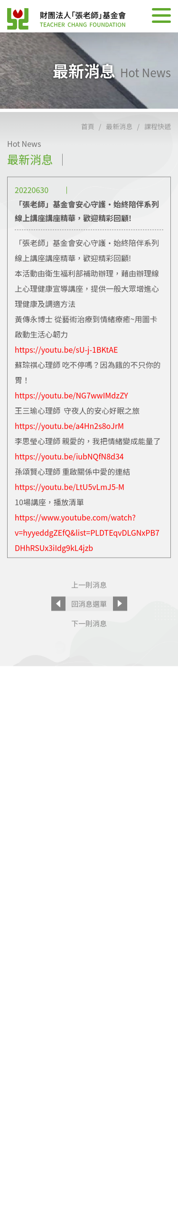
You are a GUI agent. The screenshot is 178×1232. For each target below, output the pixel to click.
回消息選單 (89, 616)
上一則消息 (89, 597)
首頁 (87, 139)
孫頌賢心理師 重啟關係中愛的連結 (73, 483)
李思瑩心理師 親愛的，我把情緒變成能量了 (88, 453)
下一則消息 (89, 636)
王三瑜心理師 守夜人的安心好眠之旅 (77, 422)
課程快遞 (157, 139)
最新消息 (119, 139)
